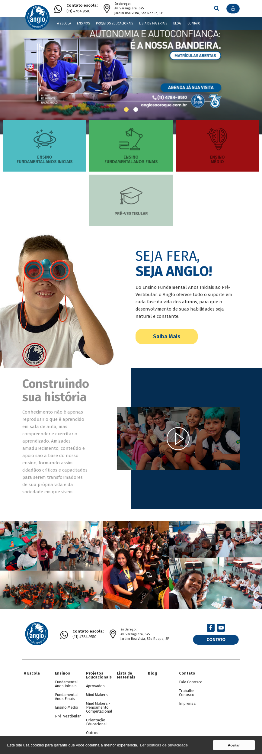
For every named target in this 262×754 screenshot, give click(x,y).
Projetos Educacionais (114, 23)
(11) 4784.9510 (82, 8)
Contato (193, 23)
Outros (92, 729)
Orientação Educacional (96, 719)
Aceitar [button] (234, 745)
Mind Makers (97, 691)
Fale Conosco (191, 679)
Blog (177, 23)
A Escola (64, 23)
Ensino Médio (66, 704)
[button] (126, 109)
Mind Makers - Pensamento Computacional (99, 704)
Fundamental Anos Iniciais (66, 681)
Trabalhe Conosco (186, 689)
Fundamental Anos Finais (66, 693)
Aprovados (95, 683)
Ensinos (83, 23)
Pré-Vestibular (68, 713)
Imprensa (187, 700)
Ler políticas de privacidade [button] (164, 745)
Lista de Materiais (153, 23)
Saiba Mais (166, 336)
